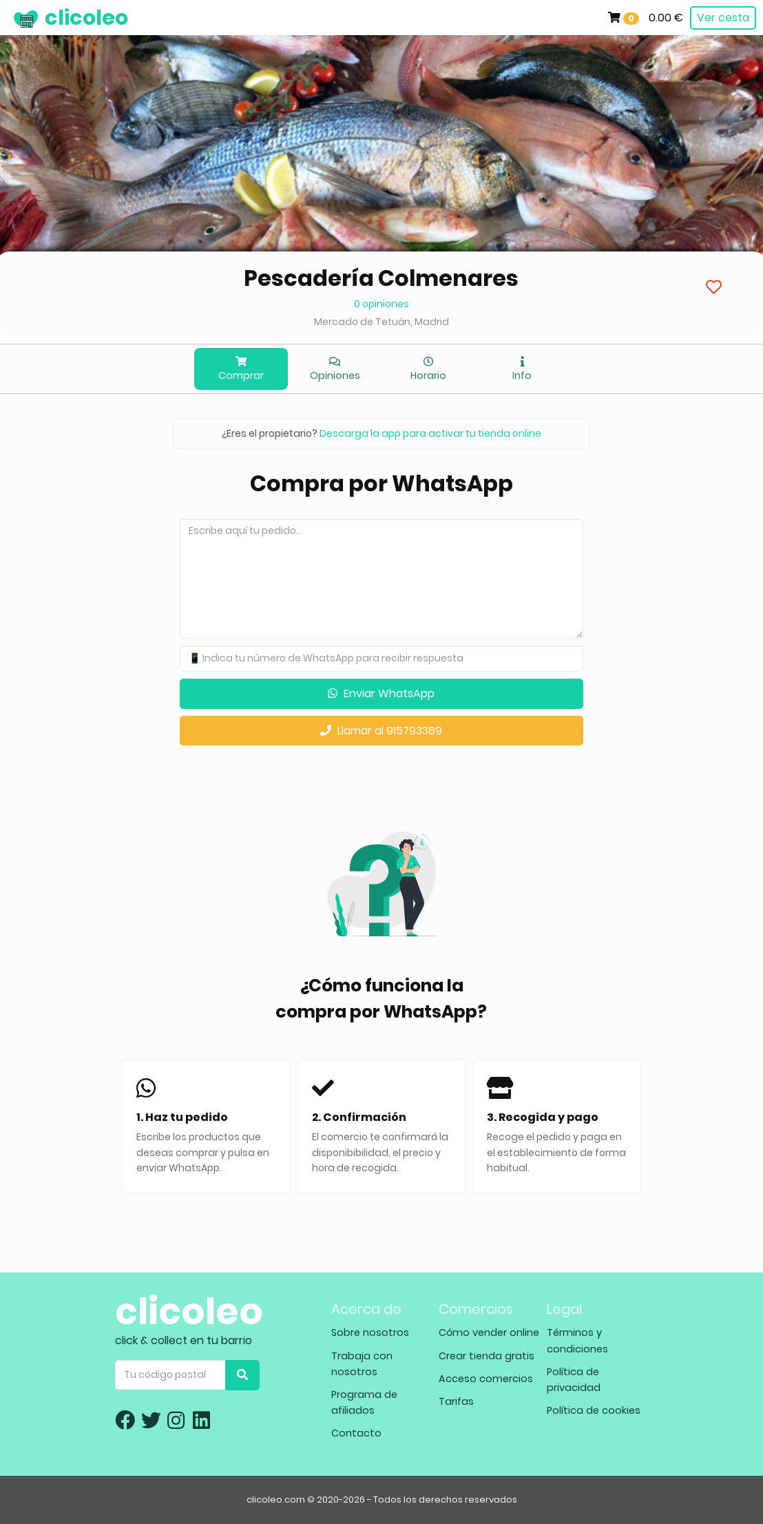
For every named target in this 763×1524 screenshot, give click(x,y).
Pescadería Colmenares (381, 278)
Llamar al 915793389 (381, 731)
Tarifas (456, 1401)
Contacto (356, 1433)
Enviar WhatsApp (381, 693)
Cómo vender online (489, 1332)
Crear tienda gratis (486, 1356)
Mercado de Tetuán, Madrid (381, 322)
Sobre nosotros (370, 1332)
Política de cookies (593, 1410)
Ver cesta (723, 17)
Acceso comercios (486, 1379)
